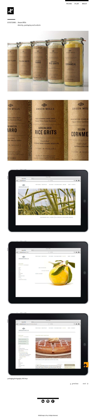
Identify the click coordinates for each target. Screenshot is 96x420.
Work (69, 4)
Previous (75, 384)
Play (77, 4)
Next (84, 384)
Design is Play (10, 10)
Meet (84, 4)
